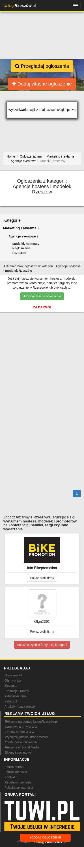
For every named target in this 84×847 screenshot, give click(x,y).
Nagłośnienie (21, 248)
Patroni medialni (15, 772)
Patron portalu (14, 767)
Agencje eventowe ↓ (23, 236)
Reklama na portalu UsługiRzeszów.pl (31, 721)
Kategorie (12, 220)
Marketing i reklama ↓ (21, 228)
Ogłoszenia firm (15, 675)
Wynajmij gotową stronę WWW (26, 737)
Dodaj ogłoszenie (45, 838)
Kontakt (9, 777)
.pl (19, 5)
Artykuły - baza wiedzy (20, 706)
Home (11, 156)
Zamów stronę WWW (19, 732)
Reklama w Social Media (22, 747)
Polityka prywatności (18, 787)
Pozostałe (19, 253)
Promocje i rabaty (16, 691)
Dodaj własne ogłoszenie (42, 84)
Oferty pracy (13, 680)
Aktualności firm (15, 696)
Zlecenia (10, 685)
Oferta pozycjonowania (21, 742)
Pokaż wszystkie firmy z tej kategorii (42, 645)
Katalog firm (12, 701)
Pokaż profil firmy (42, 578)
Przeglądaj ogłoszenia (42, 66)
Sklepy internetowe (18, 752)
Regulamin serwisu (17, 782)
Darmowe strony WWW (21, 727)
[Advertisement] (42, 343)
